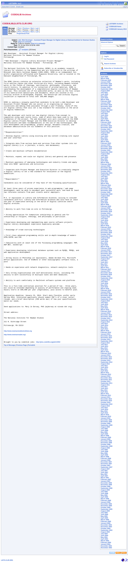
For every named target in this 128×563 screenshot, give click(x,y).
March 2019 (105, 225)
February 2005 (106, 521)
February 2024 (106, 122)
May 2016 (104, 285)
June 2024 (104, 115)
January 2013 (105, 355)
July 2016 (104, 282)
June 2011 (104, 388)
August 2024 (105, 112)
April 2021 (104, 182)
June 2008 (104, 451)
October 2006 (105, 486)
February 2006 (106, 500)
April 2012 (104, 371)
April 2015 (104, 308)
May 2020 (104, 201)
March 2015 (105, 310)
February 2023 (106, 143)
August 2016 (105, 280)
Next (32, 28)
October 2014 (105, 318)
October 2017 (105, 255)
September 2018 (106, 236)
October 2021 (105, 171)
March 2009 (105, 436)
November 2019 (106, 211)
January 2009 (105, 439)
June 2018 (104, 241)
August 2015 (105, 301)
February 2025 (106, 101)
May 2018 (104, 243)
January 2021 (105, 187)
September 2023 (106, 131)
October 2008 (105, 444)
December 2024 (106, 105)
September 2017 (106, 257)
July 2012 (104, 366)
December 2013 (106, 336)
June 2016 (104, 283)
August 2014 (105, 322)
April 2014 (104, 329)
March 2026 (105, 78)
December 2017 (106, 252)
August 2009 (105, 427)
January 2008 (105, 460)
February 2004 (106, 542)
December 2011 (106, 378)
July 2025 (104, 92)
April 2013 (104, 350)
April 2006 (104, 497)
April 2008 (104, 455)
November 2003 (106, 548)
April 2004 (104, 539)
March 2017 (105, 267)
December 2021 (106, 168)
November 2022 (106, 148)
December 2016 (106, 273)
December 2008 (106, 441)
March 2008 (105, 457)
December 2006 (106, 483)
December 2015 (106, 294)
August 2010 (105, 406)
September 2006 (106, 488)
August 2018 (105, 238)
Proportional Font (23, 33)
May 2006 (104, 495)
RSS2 (124, 553)
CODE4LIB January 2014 (118, 29)
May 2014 (104, 327)
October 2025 (105, 87)
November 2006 (106, 485)
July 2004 (104, 534)
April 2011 (104, 392)
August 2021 (105, 175)
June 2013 (104, 346)
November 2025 (106, 85)
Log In (106, 56)
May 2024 (104, 117)
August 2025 (105, 91)
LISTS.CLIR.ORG (7, 560)
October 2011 (105, 381)
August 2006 (105, 490)
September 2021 (106, 173)
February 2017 (106, 269)
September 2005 (106, 509)
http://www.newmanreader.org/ (15, 390)
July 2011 (104, 387)
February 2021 (106, 185)
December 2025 (106, 84)
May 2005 (104, 516)
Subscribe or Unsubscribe (113, 68)
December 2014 (106, 315)
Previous (26, 28)
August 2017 (105, 259)
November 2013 (106, 338)
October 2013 (105, 339)
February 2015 (106, 311)
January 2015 (105, 313)
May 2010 (104, 411)
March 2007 (105, 478)
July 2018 (104, 239)
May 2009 (104, 432)
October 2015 (105, 297)
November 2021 (106, 169)
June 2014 (104, 325)
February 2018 (106, 248)
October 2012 (105, 360)
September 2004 (106, 530)
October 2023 (105, 129)
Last (37, 28)
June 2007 (104, 472)
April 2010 (104, 413)
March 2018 (105, 246)
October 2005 (105, 507)
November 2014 (106, 317)
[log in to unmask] (24, 42)
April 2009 (104, 434)
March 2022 (105, 162)
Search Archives (107, 39)
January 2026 (105, 82)
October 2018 (105, 234)
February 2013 (106, 353)
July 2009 (104, 429)
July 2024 (104, 113)
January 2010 (105, 418)
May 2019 (104, 222)
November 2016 (106, 274)
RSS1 (118, 553)
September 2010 (106, 404)
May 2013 (104, 348)
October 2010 (105, 402)
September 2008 (106, 446)
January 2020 (105, 208)
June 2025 (104, 94)
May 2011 (104, 390)
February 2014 (106, 332)
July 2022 (104, 155)
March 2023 (105, 141)
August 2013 (105, 343)
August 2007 (105, 469)
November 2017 (106, 253)
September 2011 (106, 383)
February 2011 (106, 395)
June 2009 (104, 430)
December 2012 (106, 357)
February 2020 (106, 206)
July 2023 (104, 134)
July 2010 (104, 408)
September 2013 (106, 341)
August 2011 (105, 385)
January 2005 (105, 523)
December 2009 (106, 420)
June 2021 (104, 178)
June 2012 (104, 367)
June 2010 (104, 409)
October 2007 (105, 465)
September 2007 (106, 467)
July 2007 (104, 471)
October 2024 (105, 108)
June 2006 (104, 493)
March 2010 (105, 415)
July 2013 (104, 345)
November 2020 (106, 190)
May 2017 (104, 264)
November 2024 (106, 106)
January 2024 (105, 124)
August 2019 (105, 217)
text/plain (25, 50)
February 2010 (106, 416)
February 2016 (106, 290)
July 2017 (104, 260)
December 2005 (106, 504)
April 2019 (104, 224)
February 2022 (106, 164)
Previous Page (21, 402)
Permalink (31, 402)
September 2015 (106, 299)
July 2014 (104, 324)
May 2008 (104, 453)
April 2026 (104, 77)
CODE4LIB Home (115, 26)
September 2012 (106, 362)
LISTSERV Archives (116, 24)
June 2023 (104, 136)
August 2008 (105, 448)
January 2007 (105, 481)
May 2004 (104, 537)
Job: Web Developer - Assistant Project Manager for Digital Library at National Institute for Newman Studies (56, 40)
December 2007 (106, 462)
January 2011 (105, 397)
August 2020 (105, 196)
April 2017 (104, 266)
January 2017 (105, 271)
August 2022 (105, 154)
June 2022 (104, 157)
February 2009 (106, 437)
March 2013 (105, 352)
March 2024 (105, 120)
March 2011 (105, 394)
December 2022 (106, 147)
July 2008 (104, 450)
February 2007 (106, 479)
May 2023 (104, 138)
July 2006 (104, 492)
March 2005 (105, 520)
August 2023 (105, 133)
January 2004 (105, 544)
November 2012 (106, 359)
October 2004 (105, 528)
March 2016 (105, 289)
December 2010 (106, 399)
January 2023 (105, 145)
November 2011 (106, 380)
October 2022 (105, 150)
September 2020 (106, 194)
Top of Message (9, 402)
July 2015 (104, 303)
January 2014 (105, 334)
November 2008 (106, 443)
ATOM (112, 553)
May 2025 (104, 96)
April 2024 (104, 119)
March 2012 (105, 373)
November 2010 (106, 401)
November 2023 (106, 127)
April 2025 (104, 98)
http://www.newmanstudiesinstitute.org (18, 386)
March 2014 (105, 331)
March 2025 (105, 99)
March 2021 (105, 183)
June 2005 (104, 514)
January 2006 (105, 502)
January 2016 (105, 292)
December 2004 (106, 525)
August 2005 (105, 511)
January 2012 (105, 376)
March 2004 (105, 541)
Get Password (109, 59)
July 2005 (104, 513)
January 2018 (105, 250)
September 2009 (106, 425)
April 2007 (104, 476)
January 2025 (105, 103)
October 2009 (105, 423)
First (19, 28)
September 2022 (106, 152)
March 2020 (105, 204)
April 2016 (104, 287)
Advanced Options (107, 42)
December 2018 (106, 231)
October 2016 (105, 276)
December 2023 (106, 126)
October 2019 (105, 213)
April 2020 (104, 203)
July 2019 (104, 218)
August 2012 (105, 364)
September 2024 (106, 110)
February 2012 (106, 374)
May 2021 (104, 180)
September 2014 (106, 320)
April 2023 (104, 140)
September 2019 (106, 215)
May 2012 (104, 369)
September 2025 (106, 89)
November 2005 (106, 506)
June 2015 (104, 304)
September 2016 (106, 278)
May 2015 (104, 306)
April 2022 (104, 161)
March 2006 (105, 499)
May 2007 (104, 474)
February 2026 (106, 80)
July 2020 (104, 197)
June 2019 (104, 220)
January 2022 (105, 166)
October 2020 (105, 192)
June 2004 (104, 535)
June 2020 (104, 199)
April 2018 (104, 245)
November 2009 (106, 422)
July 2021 (104, 176)
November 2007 (106, 464)
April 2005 (104, 518)
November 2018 (106, 232)
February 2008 (106, 458)
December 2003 (106, 546)
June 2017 (104, 262)
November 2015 (106, 296)
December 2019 (106, 210)
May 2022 (104, 159)
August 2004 (105, 532)
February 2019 (106, 227)
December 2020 (106, 189)
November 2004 (106, 527)
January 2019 (105, 229)
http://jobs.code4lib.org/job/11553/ (48, 399)
